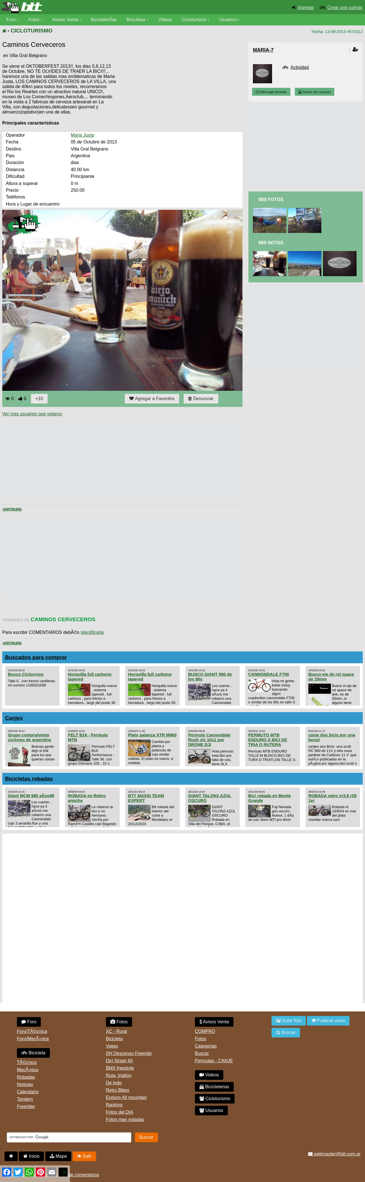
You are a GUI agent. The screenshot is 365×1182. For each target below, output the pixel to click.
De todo (114, 1082)
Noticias (25, 1084)
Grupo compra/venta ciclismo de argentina (29, 737)
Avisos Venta (65, 19)
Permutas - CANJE (214, 1060)
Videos (165, 19)
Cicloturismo (194, 19)
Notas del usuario (315, 92)
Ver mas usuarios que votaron (32, 413)
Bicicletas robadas (29, 779)
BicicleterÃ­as (104, 19)
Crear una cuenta (344, 7)
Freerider (26, 1106)
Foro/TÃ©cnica (32, 1031)
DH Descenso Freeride (129, 1053)
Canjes (14, 718)
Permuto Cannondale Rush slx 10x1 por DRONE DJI (209, 739)
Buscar (202, 1053)
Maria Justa (82, 135)
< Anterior (7, 509)
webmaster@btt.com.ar (334, 1154)
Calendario (28, 1091)
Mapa (58, 1156)
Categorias (206, 1046)
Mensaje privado (271, 92)
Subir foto (288, 1020)
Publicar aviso (328, 1020)
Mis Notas (271, 242)
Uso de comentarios (79, 1174)
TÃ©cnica (27, 1062)
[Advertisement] (104, 460)
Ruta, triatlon (119, 1075)
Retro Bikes (117, 1090)
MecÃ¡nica (27, 1069)
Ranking (114, 1104)
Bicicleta (33, 1052)
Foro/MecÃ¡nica (33, 1038)
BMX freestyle (120, 1068)
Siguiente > (16, 509)
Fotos (34, 19)
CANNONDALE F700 (268, 674)
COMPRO (205, 1031)
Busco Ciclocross (25, 674)
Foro (11, 19)
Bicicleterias (214, 1086)
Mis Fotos (271, 199)
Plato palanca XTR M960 (152, 734)
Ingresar (306, 7)
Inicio (31, 1156)
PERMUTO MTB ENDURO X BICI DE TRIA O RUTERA (267, 739)
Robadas (26, 1077)
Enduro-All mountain (126, 1097)
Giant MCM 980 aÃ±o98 (31, 795)
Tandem (25, 1099)
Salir (84, 1156)
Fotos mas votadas (125, 1119)
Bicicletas (137, 19)
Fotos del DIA (119, 1112)
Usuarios (228, 19)
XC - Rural (116, 1031)
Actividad (300, 67)
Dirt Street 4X (119, 1060)
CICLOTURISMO (31, 31)
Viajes (112, 1046)
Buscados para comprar (36, 657)
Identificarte (92, 632)
